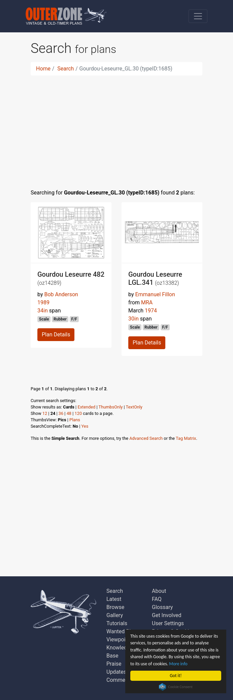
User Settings (168, 623)
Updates (116, 672)
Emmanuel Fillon (155, 294)
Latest (114, 599)
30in (133, 318)
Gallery (114, 615)
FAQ (157, 599)
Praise (114, 664)
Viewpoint (118, 639)
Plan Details (56, 334)
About (159, 591)
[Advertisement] (116, 128)
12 (44, 413)
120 (78, 413)
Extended (86, 406)
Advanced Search (146, 438)
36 (61, 413)
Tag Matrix (186, 438)
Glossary (162, 607)
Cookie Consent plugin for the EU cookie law (176, 687)
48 (69, 413)
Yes (85, 426)
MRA (147, 302)
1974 (151, 310)
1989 (43, 302)
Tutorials (116, 623)
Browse (115, 607)
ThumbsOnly (111, 406)
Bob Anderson (61, 294)
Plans (74, 419)
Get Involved (166, 615)
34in (42, 310)
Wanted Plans (122, 631)
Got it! (175, 675)
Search (65, 68)
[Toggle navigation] (198, 16)
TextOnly (134, 406)
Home (43, 68)
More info (178, 664)
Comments (119, 680)
